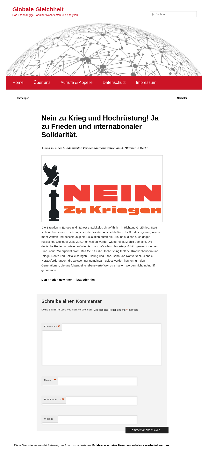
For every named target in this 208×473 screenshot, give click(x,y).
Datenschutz (114, 82)
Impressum (146, 82)
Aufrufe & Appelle (77, 82)
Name (50, 380)
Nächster (183, 98)
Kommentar (52, 327)
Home (18, 82)
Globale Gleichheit (37, 9)
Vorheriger (21, 98)
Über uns (42, 82)
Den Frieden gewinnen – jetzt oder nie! (68, 279)
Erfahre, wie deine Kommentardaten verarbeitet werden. (131, 445)
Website (48, 418)
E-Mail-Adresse (54, 400)
